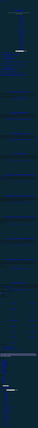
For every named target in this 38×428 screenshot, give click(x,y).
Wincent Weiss (5, 356)
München (14, 355)
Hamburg (24, 354)
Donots (30, 353)
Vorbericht (20, 17)
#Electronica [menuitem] (6, 410)
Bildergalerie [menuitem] (6, 401)
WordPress (5, 387)
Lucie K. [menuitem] (5, 421)
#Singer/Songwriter (21, 33)
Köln (34, 354)
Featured (1, 110)
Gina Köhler (21, 42)
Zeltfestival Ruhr (9, 356)
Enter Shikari (4, 354)
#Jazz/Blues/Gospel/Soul (21, 35)
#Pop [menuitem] (5, 404)
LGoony (4, 355)
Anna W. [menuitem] (5, 416)
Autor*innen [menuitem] (4, 412)
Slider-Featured (8, 52)
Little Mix (6, 355)
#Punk (21, 31)
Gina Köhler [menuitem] (6, 418)
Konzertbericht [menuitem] (6, 394)
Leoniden (1, 355)
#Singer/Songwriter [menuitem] (7, 409)
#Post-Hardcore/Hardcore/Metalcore (20, 30)
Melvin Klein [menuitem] (6, 424)
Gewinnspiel (21, 21)
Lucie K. (21, 45)
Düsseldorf (1, 354)
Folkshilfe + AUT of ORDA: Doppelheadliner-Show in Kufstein (19, 259)
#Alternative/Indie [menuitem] (7, 405)
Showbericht (21, 19)
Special (3, 371)
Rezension (20, 16)
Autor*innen (20, 36)
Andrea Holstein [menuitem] (6, 415)
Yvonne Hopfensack (21, 49)
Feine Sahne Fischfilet (18, 354)
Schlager (23, 355)
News (3, 369)
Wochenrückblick (4, 373)
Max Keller (21, 47)
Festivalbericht (4, 63)
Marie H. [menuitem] (5, 422)
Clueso (25, 353)
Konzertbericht (4, 56)
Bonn (22, 353)
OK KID (21, 355)
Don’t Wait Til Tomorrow (8, 286)
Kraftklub (32, 354)
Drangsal (35, 353)
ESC (6, 354)
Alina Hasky (21, 38)
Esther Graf (8, 354)
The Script (25, 355)
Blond (18, 353)
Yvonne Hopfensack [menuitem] (7, 425)
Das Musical (27, 353)
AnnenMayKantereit (5, 353)
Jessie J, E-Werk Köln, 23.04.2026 (19, 153)
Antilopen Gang (10, 353)
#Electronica (21, 34)
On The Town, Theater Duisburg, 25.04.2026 (19, 133)
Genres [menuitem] (3, 402)
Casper (23, 353)
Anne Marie (1, 353)
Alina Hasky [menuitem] (6, 414)
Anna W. (21, 40)
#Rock (21, 27)
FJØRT (22, 354)
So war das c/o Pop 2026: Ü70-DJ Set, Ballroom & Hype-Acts (19, 238)
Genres (20, 26)
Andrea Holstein (20, 39)
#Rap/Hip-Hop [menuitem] (6, 408)
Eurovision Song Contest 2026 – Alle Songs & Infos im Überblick (19, 195)
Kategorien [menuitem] (4, 391)
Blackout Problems (15, 353)
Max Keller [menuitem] (5, 423)
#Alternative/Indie (21, 29)
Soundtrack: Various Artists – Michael (19, 112)
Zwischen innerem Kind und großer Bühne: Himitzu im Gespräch (19, 216)
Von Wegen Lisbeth (34, 355)
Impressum (4, 378)
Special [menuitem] (5, 400)
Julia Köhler (21, 44)
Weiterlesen (20, 96)
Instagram (28, 354)
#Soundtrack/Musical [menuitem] (7, 411)
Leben (3, 367)
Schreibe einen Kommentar (24, 98)
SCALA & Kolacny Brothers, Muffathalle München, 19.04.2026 (19, 174)
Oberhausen (18, 355)
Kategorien (20, 15)
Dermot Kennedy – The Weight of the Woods (19, 91)
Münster (16, 355)
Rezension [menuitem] (5, 392)
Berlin (12, 353)
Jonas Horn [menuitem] (5, 419)
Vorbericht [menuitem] (5, 393)
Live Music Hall (9, 355)
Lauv (35, 354)
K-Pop (30, 354)
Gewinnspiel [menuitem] (6, 397)
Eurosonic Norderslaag (5, 242)
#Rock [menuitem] (5, 403)
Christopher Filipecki (11, 119)
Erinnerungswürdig (21, 24)
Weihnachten (1, 356)
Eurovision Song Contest (13, 354)
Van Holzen (30, 355)
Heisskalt (26, 354)
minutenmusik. (19, 10)
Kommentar (21, 23)
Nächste (5, 293)
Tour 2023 (28, 355)
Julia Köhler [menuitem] (6, 420)
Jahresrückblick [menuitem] (6, 398)
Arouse (10, 387)
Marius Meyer (21, 46)
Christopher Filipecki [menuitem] (7, 417)
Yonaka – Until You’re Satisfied (19, 282)
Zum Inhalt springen (3, 0)
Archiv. (1, 385)
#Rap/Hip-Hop (21, 32)
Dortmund (32, 353)
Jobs (3, 379)
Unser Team (21, 37)
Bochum (20, 353)
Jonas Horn (21, 43)
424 (3, 293)
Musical (12, 355)
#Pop (21, 28)
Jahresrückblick (21, 22)
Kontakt (3, 381)
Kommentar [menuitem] (6, 399)
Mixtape (3, 368)
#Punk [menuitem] (5, 407)
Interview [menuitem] (5, 396)
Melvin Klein (21, 48)
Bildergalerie (21, 25)
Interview (20, 20)
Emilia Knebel (21, 41)
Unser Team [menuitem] (6, 413)
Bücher (3, 360)
